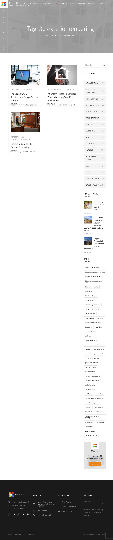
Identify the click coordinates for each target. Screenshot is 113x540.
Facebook (4, 24)
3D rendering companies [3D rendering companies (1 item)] (92, 305)
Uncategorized (93, 179)
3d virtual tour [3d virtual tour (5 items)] (89, 318)
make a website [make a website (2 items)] (90, 371)
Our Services (47, 4)
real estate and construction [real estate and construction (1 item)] (94, 398)
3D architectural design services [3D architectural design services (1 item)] (95, 272)
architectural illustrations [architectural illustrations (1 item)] (93, 322)
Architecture (92, 118)
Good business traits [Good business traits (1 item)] (91, 363)
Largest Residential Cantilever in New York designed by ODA (94, 243)
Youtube (4, 47)
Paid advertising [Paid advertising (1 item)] (90, 385)
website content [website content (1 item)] (90, 431)
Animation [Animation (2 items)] (101, 318)
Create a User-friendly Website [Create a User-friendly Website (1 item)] (94, 345)
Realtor (89, 150)
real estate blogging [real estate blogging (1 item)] (91, 403)
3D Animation (92, 83)
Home (30, 4)
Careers (91, 4)
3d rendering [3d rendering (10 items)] (89, 300)
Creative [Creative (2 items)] (87, 349)
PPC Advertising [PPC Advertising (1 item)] (90, 389)
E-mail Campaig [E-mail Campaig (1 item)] (90, 354)
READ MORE (14, 104)
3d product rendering (91, 91)
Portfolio (73, 4)
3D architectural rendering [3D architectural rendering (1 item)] (93, 276)
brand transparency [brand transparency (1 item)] (91, 331)
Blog (54, 35)
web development (94, 185)
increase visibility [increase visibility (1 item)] (90, 367)
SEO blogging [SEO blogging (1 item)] (99, 407)
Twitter (4, 36)
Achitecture (92, 112)
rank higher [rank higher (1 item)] (88, 394)
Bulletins (90, 131)
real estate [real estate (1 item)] (99, 394)
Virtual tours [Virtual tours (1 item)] (89, 426)
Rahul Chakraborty (21, 140)
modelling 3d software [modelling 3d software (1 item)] (92, 380)
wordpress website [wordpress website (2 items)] (91, 435)
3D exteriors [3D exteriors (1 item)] (89, 291)
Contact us (102, 4)
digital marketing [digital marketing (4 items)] (99, 349)
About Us (36, 4)
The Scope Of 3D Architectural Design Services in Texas (25, 97)
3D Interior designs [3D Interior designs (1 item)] (91, 296)
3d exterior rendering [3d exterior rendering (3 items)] (91, 287)
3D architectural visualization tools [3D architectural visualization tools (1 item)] (94, 282)
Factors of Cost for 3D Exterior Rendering (21, 145)
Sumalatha (27, 90)
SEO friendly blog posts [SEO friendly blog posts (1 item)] (92, 412)
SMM (88, 172)
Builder (89, 125)
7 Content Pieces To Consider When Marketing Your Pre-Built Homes (61, 97)
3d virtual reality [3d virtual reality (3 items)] (90, 313)
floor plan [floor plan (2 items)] (101, 354)
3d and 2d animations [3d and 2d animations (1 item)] (92, 267)
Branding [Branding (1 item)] (99, 327)
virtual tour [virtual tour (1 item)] (100, 422)
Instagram (4, 13)
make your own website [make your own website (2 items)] (92, 376)
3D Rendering (92, 99)
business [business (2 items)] (88, 336)
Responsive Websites (91, 158)
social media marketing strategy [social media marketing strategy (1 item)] (92, 417)
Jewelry (90, 137)
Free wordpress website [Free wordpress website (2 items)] (92, 358)
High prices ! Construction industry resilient (99, 206)
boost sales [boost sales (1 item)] (88, 327)
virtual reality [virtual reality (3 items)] (89, 422)
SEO (87, 166)
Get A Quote (82, 4)
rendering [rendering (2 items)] (88, 407)
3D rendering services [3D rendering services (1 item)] (92, 309)
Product (90, 144)
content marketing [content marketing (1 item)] (91, 340)
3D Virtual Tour (93, 105)
